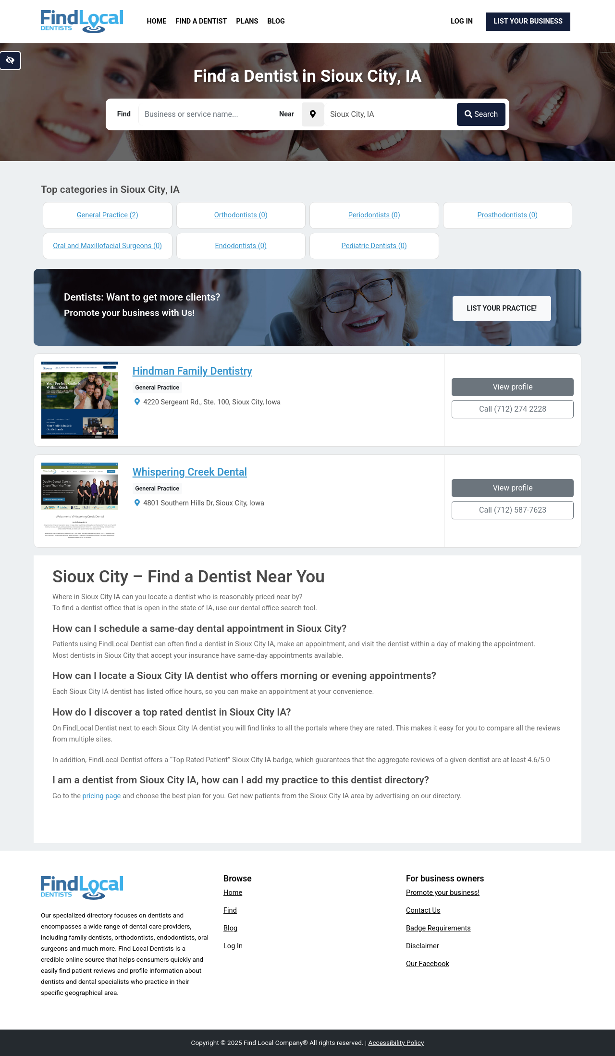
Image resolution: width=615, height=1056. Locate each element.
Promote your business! (443, 892)
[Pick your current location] (313, 114)
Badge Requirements (438, 928)
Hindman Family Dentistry (192, 371)
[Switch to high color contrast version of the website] (10, 60)
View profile (513, 386)
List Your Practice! (502, 308)
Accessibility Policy (396, 1042)
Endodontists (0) (241, 245)
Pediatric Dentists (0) (374, 245)
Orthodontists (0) (241, 215)
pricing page (102, 796)
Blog (276, 21)
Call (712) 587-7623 (512, 510)
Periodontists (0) (374, 215)
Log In (462, 21)
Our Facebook (427, 963)
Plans (247, 21)
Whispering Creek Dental (190, 472)
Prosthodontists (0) (507, 215)
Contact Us (423, 910)
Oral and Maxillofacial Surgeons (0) (107, 245)
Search (481, 114)
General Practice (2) (107, 215)
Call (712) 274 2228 (512, 409)
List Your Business (528, 21)
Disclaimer (422, 946)
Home (157, 21)
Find (230, 910)
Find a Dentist (201, 21)
